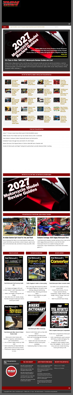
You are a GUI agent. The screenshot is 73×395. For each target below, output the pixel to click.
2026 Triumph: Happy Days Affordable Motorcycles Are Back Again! (15, 110)
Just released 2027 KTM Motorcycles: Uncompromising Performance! (16, 83)
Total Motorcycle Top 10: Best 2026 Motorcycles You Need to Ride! (28, 376)
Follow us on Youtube (59, 368)
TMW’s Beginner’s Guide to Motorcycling (36, 283)
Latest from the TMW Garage (45, 362)
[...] (20, 68)
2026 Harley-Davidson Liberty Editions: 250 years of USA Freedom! (64, 101)
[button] (69, 24)
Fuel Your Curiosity (28, 362)
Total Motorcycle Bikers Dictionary (36, 328)
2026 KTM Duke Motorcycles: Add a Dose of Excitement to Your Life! (47, 101)
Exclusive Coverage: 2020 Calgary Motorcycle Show (53, 238)
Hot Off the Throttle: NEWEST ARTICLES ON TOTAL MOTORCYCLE (36, 74)
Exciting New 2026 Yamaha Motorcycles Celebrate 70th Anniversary (63, 119)
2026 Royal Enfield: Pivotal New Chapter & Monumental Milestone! (47, 119)
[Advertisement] (45, 11)
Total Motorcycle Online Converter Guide (59, 283)
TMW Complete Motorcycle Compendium (59, 330)
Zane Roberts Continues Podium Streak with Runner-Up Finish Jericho (20, 138)
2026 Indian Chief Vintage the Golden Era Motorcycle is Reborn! (32, 101)
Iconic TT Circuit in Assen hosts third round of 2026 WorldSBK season (20, 133)
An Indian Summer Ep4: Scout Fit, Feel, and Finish (18, 238)
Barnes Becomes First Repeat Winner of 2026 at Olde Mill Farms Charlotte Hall (23, 143)
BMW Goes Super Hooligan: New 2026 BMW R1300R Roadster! (15, 92)
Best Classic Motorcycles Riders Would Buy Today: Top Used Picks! (48, 92)
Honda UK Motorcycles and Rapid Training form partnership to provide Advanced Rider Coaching (27, 146)
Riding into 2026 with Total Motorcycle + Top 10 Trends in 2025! (32, 110)
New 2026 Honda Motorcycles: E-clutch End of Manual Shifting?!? (32, 92)
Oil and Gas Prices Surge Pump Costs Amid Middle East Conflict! (64, 83)
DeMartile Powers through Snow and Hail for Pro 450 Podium (18, 141)
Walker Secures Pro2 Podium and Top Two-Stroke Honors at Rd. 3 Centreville (22, 135)
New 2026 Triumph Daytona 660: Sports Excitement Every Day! (48, 83)
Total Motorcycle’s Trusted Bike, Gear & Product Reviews (36, 214)
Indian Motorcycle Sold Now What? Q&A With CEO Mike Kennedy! (15, 101)
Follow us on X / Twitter (59, 365)
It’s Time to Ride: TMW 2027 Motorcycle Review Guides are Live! (29, 60)
